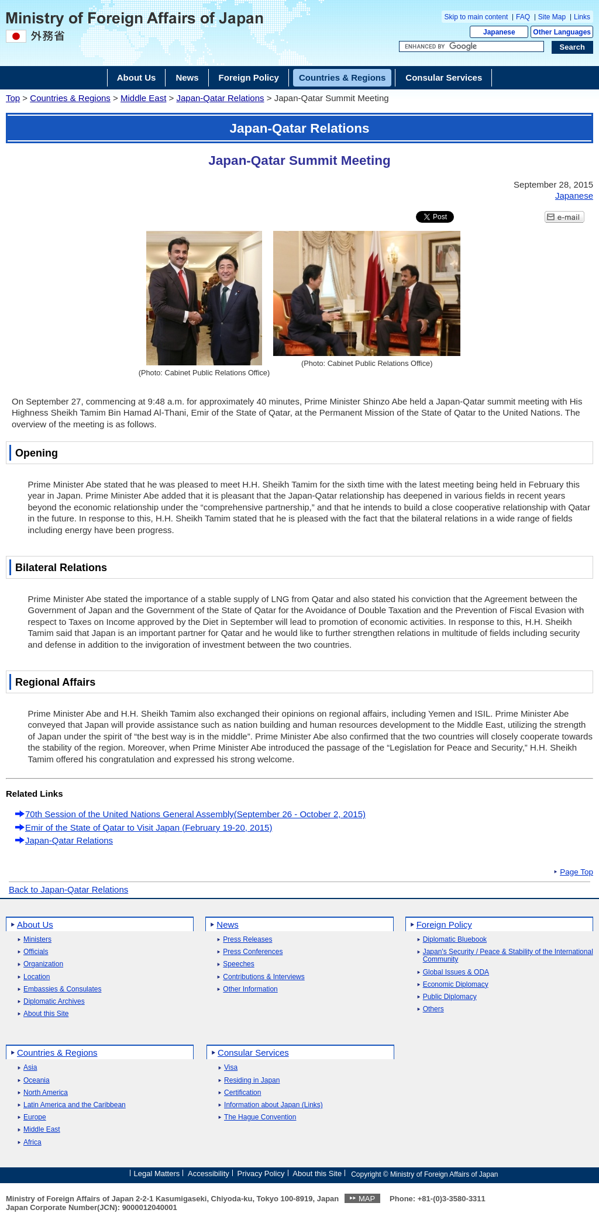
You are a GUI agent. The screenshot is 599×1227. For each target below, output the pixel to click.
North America (45, 1093)
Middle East (143, 98)
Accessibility (208, 1173)
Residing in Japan (252, 1080)
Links (582, 17)
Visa (230, 1068)
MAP (367, 1198)
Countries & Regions (70, 98)
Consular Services (253, 1052)
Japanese (499, 32)
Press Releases (247, 939)
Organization (43, 964)
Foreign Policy (444, 924)
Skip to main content (476, 17)
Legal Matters (156, 1173)
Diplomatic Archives (54, 1001)
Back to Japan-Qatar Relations (68, 889)
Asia (30, 1068)
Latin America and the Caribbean (74, 1105)
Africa (32, 1142)
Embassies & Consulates (62, 989)
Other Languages (562, 32)
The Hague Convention (260, 1117)
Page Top (576, 872)
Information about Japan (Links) (273, 1105)
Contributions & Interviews (263, 977)
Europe (34, 1117)
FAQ (523, 17)
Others (433, 1009)
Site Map (552, 17)
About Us (35, 924)
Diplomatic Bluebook (455, 939)
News (227, 924)
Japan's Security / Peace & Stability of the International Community (508, 955)
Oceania (36, 1080)
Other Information (250, 989)
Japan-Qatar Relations (220, 98)
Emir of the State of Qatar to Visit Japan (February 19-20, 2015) (148, 827)
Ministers (37, 939)
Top (13, 98)
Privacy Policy (261, 1173)
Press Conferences (253, 952)
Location (36, 977)
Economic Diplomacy (455, 984)
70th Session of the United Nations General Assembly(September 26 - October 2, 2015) (195, 814)
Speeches (238, 964)
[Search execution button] (573, 47)
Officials (35, 952)
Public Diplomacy (450, 997)
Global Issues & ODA (456, 972)
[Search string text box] (471, 47)
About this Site (45, 1014)
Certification (242, 1093)
